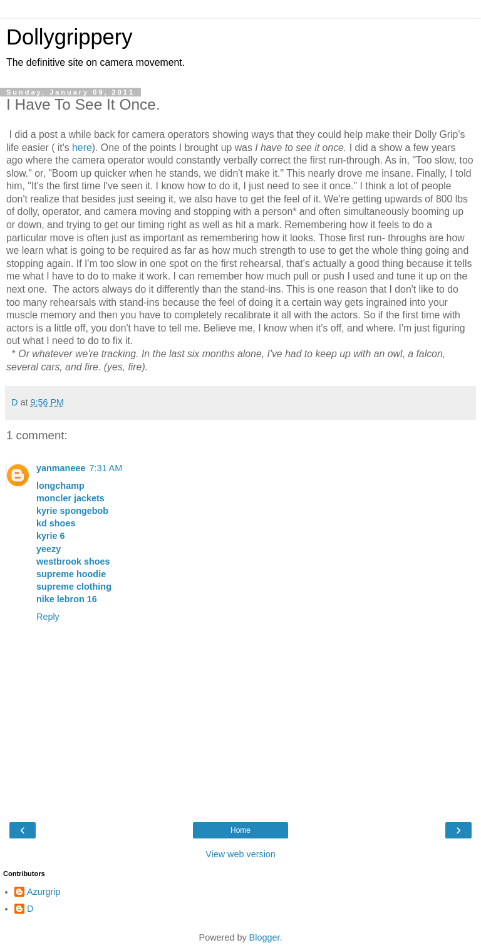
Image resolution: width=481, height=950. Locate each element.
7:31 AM (105, 468)
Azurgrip (44, 892)
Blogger (264, 937)
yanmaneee (60, 468)
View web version (240, 854)
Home (240, 830)
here (82, 147)
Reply (47, 617)
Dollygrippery (69, 37)
